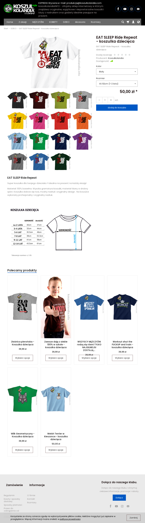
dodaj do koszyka (117, 107)
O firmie (31, 489)
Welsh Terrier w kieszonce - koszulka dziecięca (56, 436)
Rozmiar (100, 78)
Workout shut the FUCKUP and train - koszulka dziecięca (122, 344)
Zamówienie (12, 482)
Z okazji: (23, 21)
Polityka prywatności (14, 511)
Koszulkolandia (116, 58)
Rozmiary (96, 21)
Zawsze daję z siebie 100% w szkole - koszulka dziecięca (56, 344)
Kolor (98, 66)
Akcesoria (80, 21)
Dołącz (119, 497)
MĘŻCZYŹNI (38, 21)
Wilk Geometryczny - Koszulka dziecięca (22, 435)
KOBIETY (53, 21)
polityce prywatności (70, 519)
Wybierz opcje (22, 357)
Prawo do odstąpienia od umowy (11, 505)
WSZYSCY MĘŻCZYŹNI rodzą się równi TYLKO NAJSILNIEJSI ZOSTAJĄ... (89, 344)
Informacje (34, 482)
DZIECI (66, 21)
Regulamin (9, 489)
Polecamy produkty (22, 270)
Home (10, 21)
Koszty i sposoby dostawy (12, 494)
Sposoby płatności (13, 499)
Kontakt (31, 493)
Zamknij (133, 517)
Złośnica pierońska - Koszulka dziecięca (22, 343)
